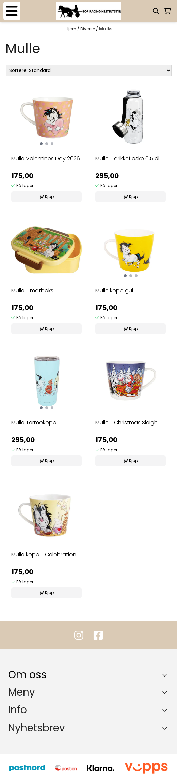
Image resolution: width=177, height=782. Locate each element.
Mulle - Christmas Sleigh (126, 422)
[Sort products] (89, 70)
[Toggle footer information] (166, 675)
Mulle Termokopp (34, 422)
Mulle (105, 29)
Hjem (71, 29)
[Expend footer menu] (166, 692)
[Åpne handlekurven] (167, 11)
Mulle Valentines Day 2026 (45, 158)
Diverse (88, 29)
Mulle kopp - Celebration (43, 554)
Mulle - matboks (32, 290)
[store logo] (88, 11)
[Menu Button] (11, 11)
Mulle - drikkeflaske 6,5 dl (127, 158)
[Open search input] (156, 11)
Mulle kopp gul (114, 290)
